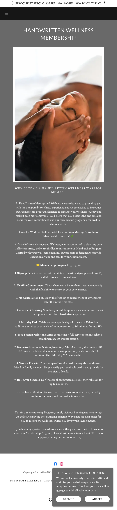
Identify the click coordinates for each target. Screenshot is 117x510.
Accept (97, 501)
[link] (55, 464)
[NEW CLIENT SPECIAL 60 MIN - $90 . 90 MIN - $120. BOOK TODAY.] (58, 3)
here (91, 412)
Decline (68, 501)
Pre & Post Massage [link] (26, 480)
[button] (7, 14)
